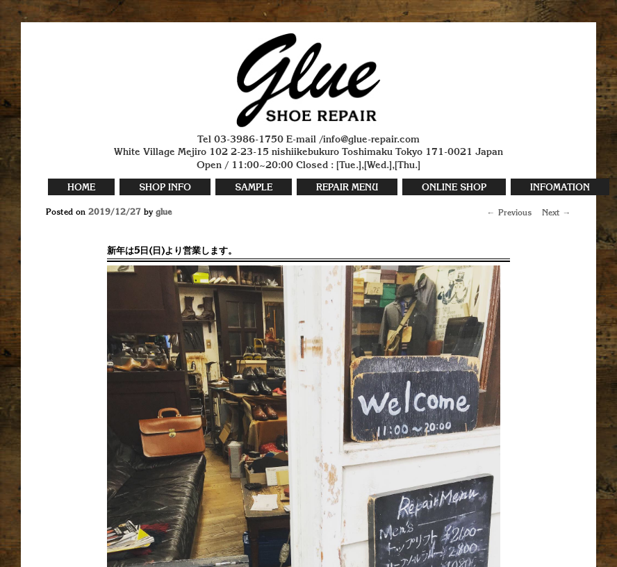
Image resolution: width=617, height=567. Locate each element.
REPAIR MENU (347, 187)
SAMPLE (253, 187)
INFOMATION (560, 187)
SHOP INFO (165, 187)
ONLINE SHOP (454, 187)
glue (164, 212)
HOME (81, 187)
